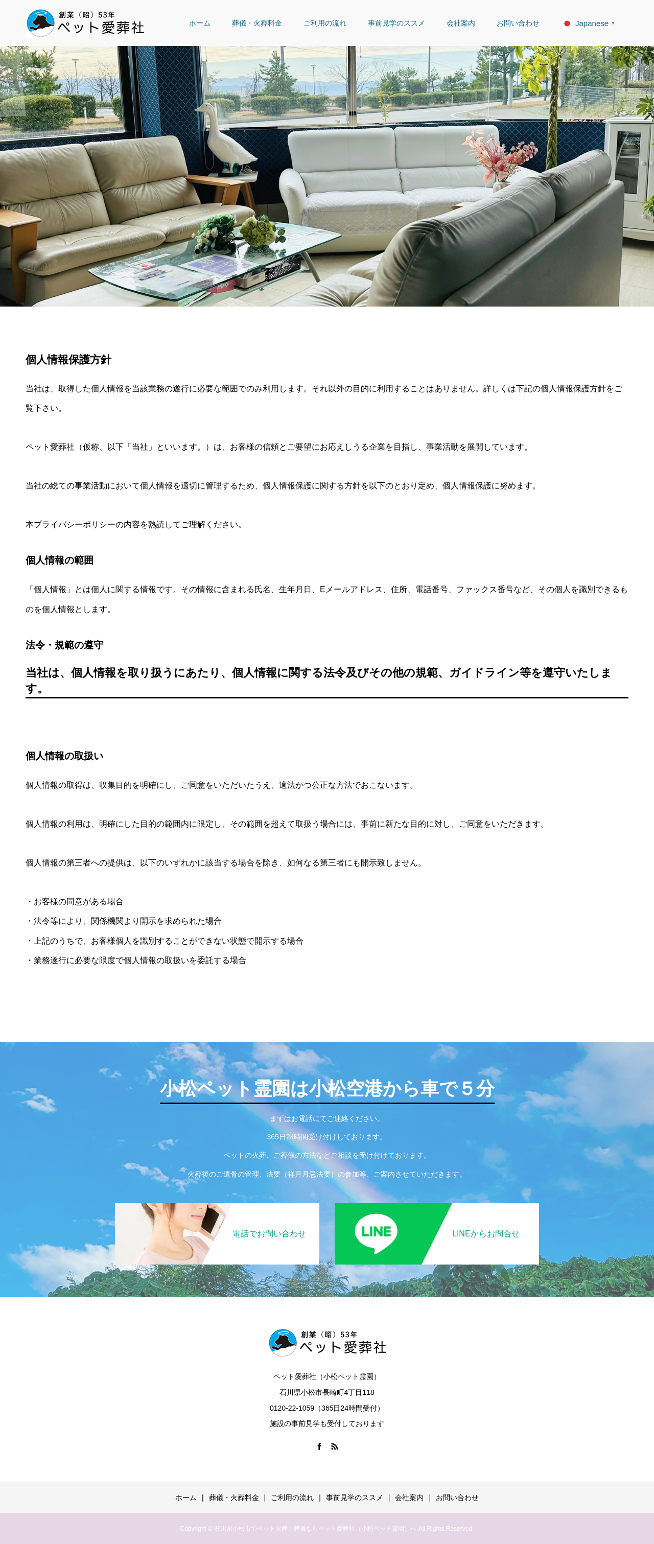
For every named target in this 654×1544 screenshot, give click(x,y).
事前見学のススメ (396, 23)
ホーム (200, 23)
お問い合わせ (518, 23)
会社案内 (461, 23)
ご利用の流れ (324, 23)
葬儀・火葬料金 (257, 23)
